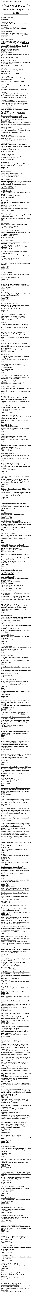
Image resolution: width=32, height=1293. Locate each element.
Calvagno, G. (10, 272)
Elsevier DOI (4, 121)
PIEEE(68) (3, 43)
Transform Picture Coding (13, 28)
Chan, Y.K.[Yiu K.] (5, 223)
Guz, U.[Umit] (4, 1028)
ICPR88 (3, 1266)
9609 (11, 319)
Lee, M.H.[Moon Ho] (6, 972)
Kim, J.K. (10, 1246)
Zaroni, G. (15, 60)
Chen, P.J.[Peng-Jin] (25, 1089)
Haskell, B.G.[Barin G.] (7, 253)
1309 (9, 967)
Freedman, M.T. (10, 521)
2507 (7, 1114)
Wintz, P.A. (10, 22)
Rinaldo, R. (4, 272)
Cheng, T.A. (21, 332)
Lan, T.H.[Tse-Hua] (6, 1207)
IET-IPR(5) (3, 953)
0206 (10, 675)
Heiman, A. (15, 1263)
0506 (9, 783)
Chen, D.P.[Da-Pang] (17, 231)
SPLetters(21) (4, 991)
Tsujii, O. (3, 521)
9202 (16, 176)
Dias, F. (3, 1002)
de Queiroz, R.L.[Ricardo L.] (8, 615)
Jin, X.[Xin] (25, 1059)
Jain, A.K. (11, 135)
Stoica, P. (10, 646)
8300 (17, 73)
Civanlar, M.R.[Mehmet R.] (20, 251)
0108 (7, 736)
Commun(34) (4, 140)
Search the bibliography (7, 1288)
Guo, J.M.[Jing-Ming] (6, 867)
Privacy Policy (17, 1)
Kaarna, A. (15, 755)
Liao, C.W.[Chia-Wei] (6, 116)
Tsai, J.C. (9, 386)
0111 (12, 583)
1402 (7, 885)
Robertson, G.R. (5, 315)
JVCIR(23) (3, 828)
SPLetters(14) (4, 773)
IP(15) (2, 849)
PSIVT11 (3, 1166)
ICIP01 (2, 735)
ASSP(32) (3, 81)
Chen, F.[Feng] (4, 986)
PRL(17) (3, 337)
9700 (11, 1222)
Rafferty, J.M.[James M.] (7, 240)
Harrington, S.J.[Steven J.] (8, 375)
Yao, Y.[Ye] (3, 1075)
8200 (20, 65)
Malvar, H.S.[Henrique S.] (8, 577)
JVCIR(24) (3, 965)
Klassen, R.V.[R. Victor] (21, 375)
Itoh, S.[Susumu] (21, 1124)
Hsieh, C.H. (10, 332)
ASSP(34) (3, 113)
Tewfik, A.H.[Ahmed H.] (17, 1207)
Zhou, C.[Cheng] (7, 960)
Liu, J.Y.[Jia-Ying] (5, 1041)
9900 (11, 518)
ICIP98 (6, 563)
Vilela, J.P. (3, 1001)
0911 (7, 1142)
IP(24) (2, 873)
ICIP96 (2, 369)
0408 (12, 622)
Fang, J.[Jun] (15, 1013)
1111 (9, 1167)
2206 (7, 1065)
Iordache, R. (11, 1198)
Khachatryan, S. (5, 1146)
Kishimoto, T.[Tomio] (15, 46)
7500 (24, 97)
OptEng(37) (4, 439)
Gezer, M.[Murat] (5, 1026)
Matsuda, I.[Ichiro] (6, 1122)
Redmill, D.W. (4, 303)
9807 (7, 471)
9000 (20, 132)
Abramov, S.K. (7, 755)
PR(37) (2, 802)
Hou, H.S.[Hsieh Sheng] (7, 569)
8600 (23, 113)
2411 (9, 1081)
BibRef (22, 28)
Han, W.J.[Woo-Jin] (16, 1135)
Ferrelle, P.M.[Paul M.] (7, 127)
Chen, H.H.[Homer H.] (7, 251)
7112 (6, 36)
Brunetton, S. (12, 1215)
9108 (12, 151)
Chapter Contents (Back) (7, 17)
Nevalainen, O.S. (10, 213)
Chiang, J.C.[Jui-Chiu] (6, 1159)
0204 (13, 651)
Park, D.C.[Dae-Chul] (18, 973)
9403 (13, 551)
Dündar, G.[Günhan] (24, 593)
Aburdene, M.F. (14, 315)
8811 (7, 1268)
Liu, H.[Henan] (23, 1105)
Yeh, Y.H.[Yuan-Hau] (6, 364)
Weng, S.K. (4, 386)
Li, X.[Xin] (6, 1059)
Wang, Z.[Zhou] (5, 463)
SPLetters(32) (4, 1112)
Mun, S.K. (17, 521)
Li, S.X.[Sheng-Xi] (14, 1105)
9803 (13, 351)
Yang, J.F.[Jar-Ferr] (16, 667)
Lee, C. (17, 1246)
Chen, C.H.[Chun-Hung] (19, 1159)
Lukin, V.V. (3, 754)
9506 (12, 260)
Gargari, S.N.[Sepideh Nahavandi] (20, 1026)
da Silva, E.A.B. (22, 1187)
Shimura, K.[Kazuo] (6, 172)
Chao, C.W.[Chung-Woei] (7, 343)
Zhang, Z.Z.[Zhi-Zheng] (15, 1059)
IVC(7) (2, 119)
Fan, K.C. (3, 415)
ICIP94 (2, 266)
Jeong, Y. (7, 534)
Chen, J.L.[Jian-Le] (5, 1135)
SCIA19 (3, 793)
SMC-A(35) (4, 482)
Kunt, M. (3, 39)
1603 (7, 1009)
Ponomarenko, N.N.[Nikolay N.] (9, 741)
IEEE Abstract (4, 662)
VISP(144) (3, 458)
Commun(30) (4, 89)
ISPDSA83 (3, 73)
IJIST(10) (3, 561)
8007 (27, 43)
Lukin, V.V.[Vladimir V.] (25, 741)
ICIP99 (2, 516)
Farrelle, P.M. (4, 135)
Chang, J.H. (4, 1246)
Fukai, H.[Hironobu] (11, 1124)
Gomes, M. (10, 1001)
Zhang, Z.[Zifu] (5, 1105)
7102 (25, 28)
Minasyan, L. (13, 1146)
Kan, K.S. (8, 415)
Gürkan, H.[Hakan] (14, 1028)
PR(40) (2, 813)
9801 (13, 430)
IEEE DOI (3, 167)
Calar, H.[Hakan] (5, 594)
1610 (7, 1022)
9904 (11, 450)
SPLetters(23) (4, 1007)
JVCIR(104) (4, 1080)
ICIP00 (2, 640)
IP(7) (2, 470)
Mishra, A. (11, 453)
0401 (9, 121)
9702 (2, 339)
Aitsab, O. (17, 1225)
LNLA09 (3, 760)
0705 (9, 815)
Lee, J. (2, 434)
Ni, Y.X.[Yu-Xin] (5, 1091)
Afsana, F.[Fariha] (5, 1057)
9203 (12, 188)
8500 (23, 105)
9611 (25, 327)
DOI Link (3, 497)
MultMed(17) (4, 912)
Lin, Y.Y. (10, 425)
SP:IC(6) (3, 205)
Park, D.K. (9, 396)
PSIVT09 (3, 1180)
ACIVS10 (3, 748)
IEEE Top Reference (6, 430)
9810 (13, 508)
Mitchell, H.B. (4, 545)
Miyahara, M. (4, 92)
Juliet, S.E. (3, 948)
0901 (9, 1182)
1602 (9, 901)
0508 (7, 484)
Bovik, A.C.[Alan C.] (6, 231)
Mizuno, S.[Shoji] (5, 143)
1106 (7, 954)
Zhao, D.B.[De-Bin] (25, 1091)
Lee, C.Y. (3, 354)
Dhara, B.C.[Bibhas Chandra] (8, 799)
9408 (12, 228)
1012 (9, 749)
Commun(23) (4, 97)
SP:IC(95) (3, 709)
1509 (7, 914)
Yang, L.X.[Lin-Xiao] (6, 1013)
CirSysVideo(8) (5, 506)
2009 (7, 1049)
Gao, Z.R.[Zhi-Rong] (6, 959)
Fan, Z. (12, 604)
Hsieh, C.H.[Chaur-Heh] (21, 343)
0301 (7, 686)
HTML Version (4, 675)
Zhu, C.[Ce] (7, 1107)
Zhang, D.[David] (12, 489)
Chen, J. (25, 927)
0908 (7, 762)
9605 (7, 310)
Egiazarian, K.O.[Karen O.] (19, 717)
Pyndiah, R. (4, 1225)
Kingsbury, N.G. (13, 303)
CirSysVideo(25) (5, 931)
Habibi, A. (3, 22)
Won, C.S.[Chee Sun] (6, 406)
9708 (28, 391)
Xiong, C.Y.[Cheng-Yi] (17, 959)
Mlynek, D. (22, 1215)
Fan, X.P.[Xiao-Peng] (14, 1089)
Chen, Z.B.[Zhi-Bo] (5, 1060)
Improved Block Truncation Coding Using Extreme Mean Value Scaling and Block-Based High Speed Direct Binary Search (15, 922)
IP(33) (2, 1096)
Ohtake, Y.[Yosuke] (17, 1122)
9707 (28, 359)
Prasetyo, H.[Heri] (18, 867)
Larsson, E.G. (4, 655)
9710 (19, 383)
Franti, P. (3, 213)
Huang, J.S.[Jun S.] (17, 116)
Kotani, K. (11, 100)
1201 (9, 830)
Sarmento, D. (25, 1001)
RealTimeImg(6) (5, 599)
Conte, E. (3, 60)
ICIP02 (2, 694)
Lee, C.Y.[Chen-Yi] (17, 364)
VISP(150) (3, 725)
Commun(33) (4, 105)
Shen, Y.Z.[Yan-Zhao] (25, 1073)
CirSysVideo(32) (5, 1063)
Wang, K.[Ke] (15, 1073)
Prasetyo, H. (16, 906)
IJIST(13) (3, 495)
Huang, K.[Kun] (23, 842)
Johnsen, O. (11, 39)
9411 (7, 268)
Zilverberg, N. (12, 545)
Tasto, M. (3, 32)
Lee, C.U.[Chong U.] (6, 191)
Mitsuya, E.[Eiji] (5, 46)
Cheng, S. (11, 986)
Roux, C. (25, 1236)
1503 (7, 933)
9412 (10, 248)
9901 (12, 574)
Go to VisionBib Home (7, 1)
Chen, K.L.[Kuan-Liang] (15, 1174)
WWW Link (4, 52)
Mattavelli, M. (4, 1215)
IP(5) (2, 308)
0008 (7, 611)
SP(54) (2, 327)
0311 (10, 727)
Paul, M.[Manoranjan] (17, 1057)
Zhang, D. (16, 463)
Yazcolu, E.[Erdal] (5, 593)
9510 (7, 289)
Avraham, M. (20, 545)
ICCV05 (3, 859)
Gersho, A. (13, 108)
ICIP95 (2, 287)
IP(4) (2, 277)
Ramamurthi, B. (5, 108)
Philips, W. (3, 322)
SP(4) (2, 65)
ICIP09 (2, 1140)
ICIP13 (2, 883)
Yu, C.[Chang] (4, 1089)
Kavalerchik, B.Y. (5, 162)
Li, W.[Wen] (4, 476)
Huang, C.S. (4, 425)
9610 (7, 371)
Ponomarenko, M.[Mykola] (8, 788)
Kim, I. (2, 534)
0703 (7, 775)
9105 (12, 159)
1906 (9, 794)
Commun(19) (4, 27)
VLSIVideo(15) (4, 359)
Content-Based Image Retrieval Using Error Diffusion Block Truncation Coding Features (15, 889)
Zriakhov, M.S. (18, 754)
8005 (12, 52)
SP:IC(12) (3, 350)
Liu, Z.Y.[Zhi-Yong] (18, 476)
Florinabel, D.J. (11, 948)
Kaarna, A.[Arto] (19, 743)
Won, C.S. (3, 396)
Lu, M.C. (8, 354)
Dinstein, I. (3, 1263)
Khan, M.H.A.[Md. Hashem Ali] (21, 972)
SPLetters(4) (4, 428)
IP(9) (2, 609)
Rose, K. (9, 1263)
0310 (10, 662)
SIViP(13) (3, 1035)
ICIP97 (2, 1220)
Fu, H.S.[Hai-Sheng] (6, 701)
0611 (7, 851)
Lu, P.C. (16, 332)
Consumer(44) (4, 538)
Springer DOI (4, 749)
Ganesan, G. (4, 646)
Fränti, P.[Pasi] (5, 200)
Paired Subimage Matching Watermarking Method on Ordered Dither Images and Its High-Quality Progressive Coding (16, 943)
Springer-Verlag (11, 130)
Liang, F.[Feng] (16, 701)
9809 (13, 529)
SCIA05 (3, 781)
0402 (7, 167)
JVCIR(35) (3, 899)
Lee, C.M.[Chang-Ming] (7, 1172)
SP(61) (2, 420)
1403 (7, 993)
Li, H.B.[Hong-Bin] (24, 1013)
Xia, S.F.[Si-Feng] (14, 1041)
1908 (9, 1036)
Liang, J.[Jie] (9, 702)
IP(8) (2, 449)
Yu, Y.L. (12, 463)
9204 (12, 197)
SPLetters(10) (4, 660)
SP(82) (2, 673)
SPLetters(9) (4, 649)
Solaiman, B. (11, 1225)
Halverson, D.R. (5, 76)
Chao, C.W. (4, 332)
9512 (2, 220)
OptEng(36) (4, 391)
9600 (11, 412)
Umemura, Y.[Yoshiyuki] (7, 154)
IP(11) (2, 684)
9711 (27, 420)
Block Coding (4, 19)
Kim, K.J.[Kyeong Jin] (6, 973)
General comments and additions (10, 1285)
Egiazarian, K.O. (22, 755)
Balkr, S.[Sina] (14, 593)
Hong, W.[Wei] (5, 842)
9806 (27, 439)
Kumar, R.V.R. (4, 453)
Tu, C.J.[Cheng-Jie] (6, 680)
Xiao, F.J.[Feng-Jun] (6, 1073)
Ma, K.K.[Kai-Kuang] (6, 1255)
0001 (9, 207)
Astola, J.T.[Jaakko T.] (9, 718)
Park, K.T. (12, 534)
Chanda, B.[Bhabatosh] (23, 799)
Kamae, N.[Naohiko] (13, 47)
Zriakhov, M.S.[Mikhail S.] (8, 743)
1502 (7, 875)
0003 (29, 599)
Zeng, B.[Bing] (4, 1015)
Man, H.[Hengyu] (14, 1091)
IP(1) (2, 165)
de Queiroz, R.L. (5, 604)
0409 (9, 804)
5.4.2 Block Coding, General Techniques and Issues (16, 9)
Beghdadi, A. (4, 1198)
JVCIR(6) (3, 218)
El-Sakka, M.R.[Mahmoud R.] (9, 554)
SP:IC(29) (3, 978)
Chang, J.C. (14, 415)
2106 (9, 710)
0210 (7, 696)
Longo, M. (9, 60)
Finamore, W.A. (13, 1187)
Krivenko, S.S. (10, 754)
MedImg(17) (4, 527)
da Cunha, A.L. (5, 1187)
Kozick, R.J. (22, 315)
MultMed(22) (4, 1047)
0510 (7, 860)
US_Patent (3, 51)
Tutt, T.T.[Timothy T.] (6, 179)
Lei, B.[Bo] (23, 701)
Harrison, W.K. (17, 1001)
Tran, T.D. (16, 604)
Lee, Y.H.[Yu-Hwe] (5, 667)
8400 (22, 81)
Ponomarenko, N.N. (6, 717)
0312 (7, 497)
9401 (12, 237)
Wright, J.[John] (13, 842)
